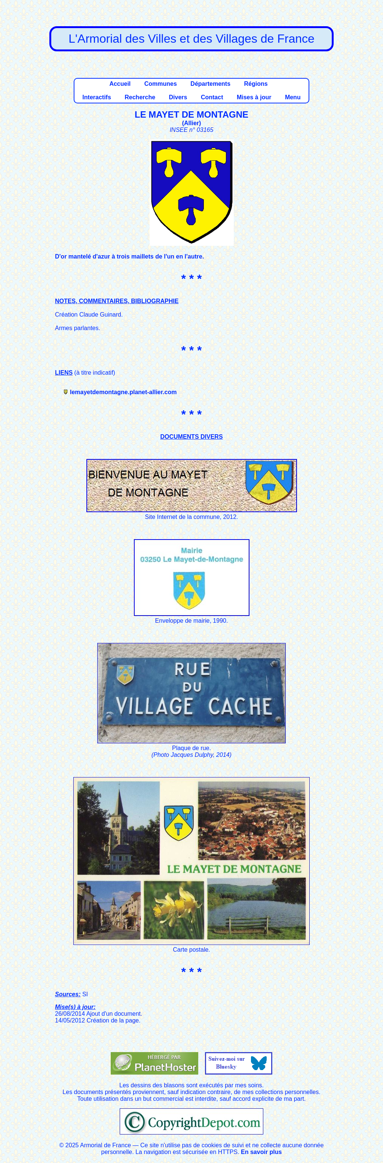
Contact (212, 97)
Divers (178, 97)
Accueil (120, 84)
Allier (191, 123)
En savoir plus (261, 1152)
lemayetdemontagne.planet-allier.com (123, 392)
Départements (210, 84)
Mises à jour (254, 97)
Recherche (140, 97)
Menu (293, 97)
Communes (160, 84)
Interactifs (96, 97)
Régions (255, 84)
